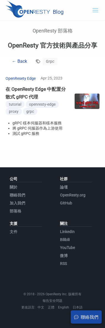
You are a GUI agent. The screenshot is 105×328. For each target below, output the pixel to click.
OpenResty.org (72, 195)
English (63, 307)
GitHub (66, 203)
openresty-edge (42, 104)
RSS (63, 263)
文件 (13, 231)
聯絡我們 (17, 195)
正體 (51, 307)
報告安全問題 (52, 301)
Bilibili (65, 239)
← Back (19, 61)
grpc (30, 111)
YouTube (67, 247)
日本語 (78, 307)
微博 (64, 255)
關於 (13, 187)
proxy (14, 111)
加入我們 (17, 203)
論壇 (64, 187)
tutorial (15, 104)
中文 (41, 307)
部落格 (15, 211)
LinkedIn (67, 231)
